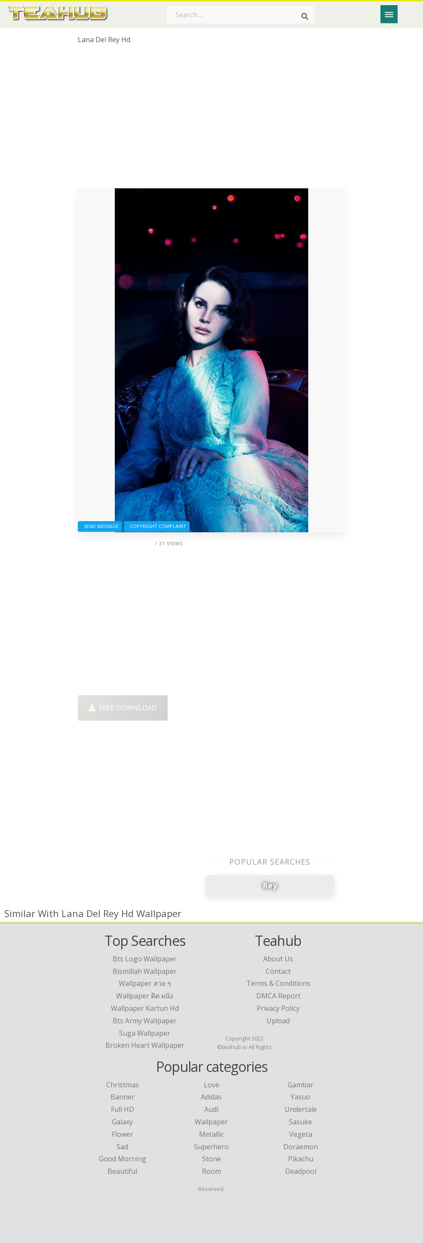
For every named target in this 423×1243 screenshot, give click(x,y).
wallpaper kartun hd (145, 1008)
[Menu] (389, 14)
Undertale (301, 1109)
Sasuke (300, 1121)
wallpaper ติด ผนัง (144, 996)
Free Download (123, 707)
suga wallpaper (144, 1033)
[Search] (304, 16)
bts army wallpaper (145, 1020)
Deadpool (300, 1171)
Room (211, 1171)
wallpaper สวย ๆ (145, 983)
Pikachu (300, 1158)
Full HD (122, 1109)
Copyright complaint (156, 526)
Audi (211, 1109)
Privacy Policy (278, 1008)
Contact (278, 971)
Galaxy (122, 1121)
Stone (211, 1158)
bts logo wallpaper (145, 959)
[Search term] (240, 14)
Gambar (300, 1085)
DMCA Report (278, 996)
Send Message (100, 526)
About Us (278, 959)
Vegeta (300, 1134)
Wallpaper (211, 1121)
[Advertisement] (211, 119)
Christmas (122, 1085)
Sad (122, 1146)
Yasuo (300, 1097)
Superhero (211, 1146)
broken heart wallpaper (144, 1045)
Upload (278, 1020)
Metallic (211, 1134)
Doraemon (300, 1146)
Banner (122, 1097)
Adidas (211, 1097)
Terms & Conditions (278, 983)
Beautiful (122, 1171)
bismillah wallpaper (145, 971)
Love (211, 1085)
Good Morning (122, 1158)
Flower (122, 1134)
